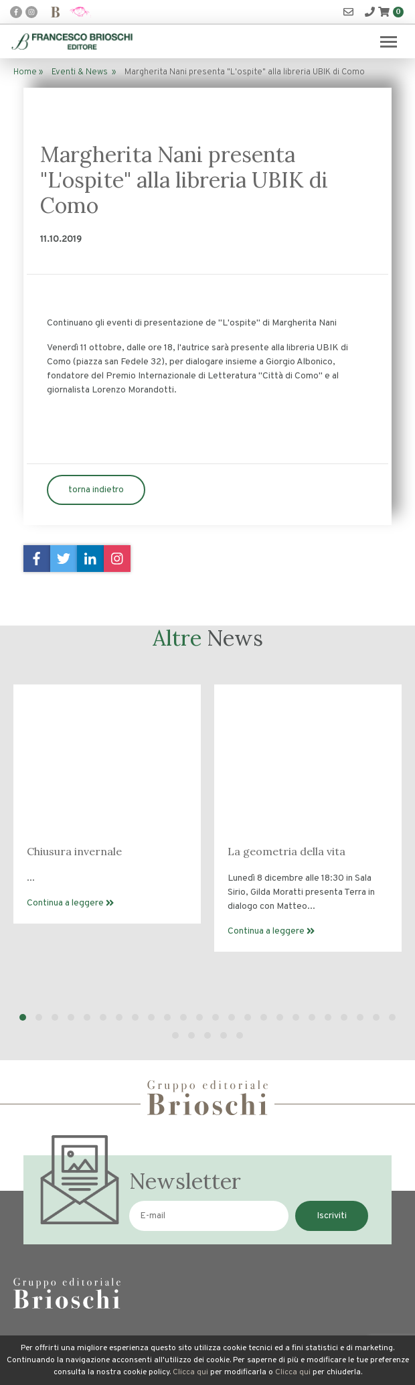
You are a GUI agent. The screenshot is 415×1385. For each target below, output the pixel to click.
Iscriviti (332, 1216)
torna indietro (96, 490)
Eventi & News (80, 72)
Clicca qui (190, 1372)
